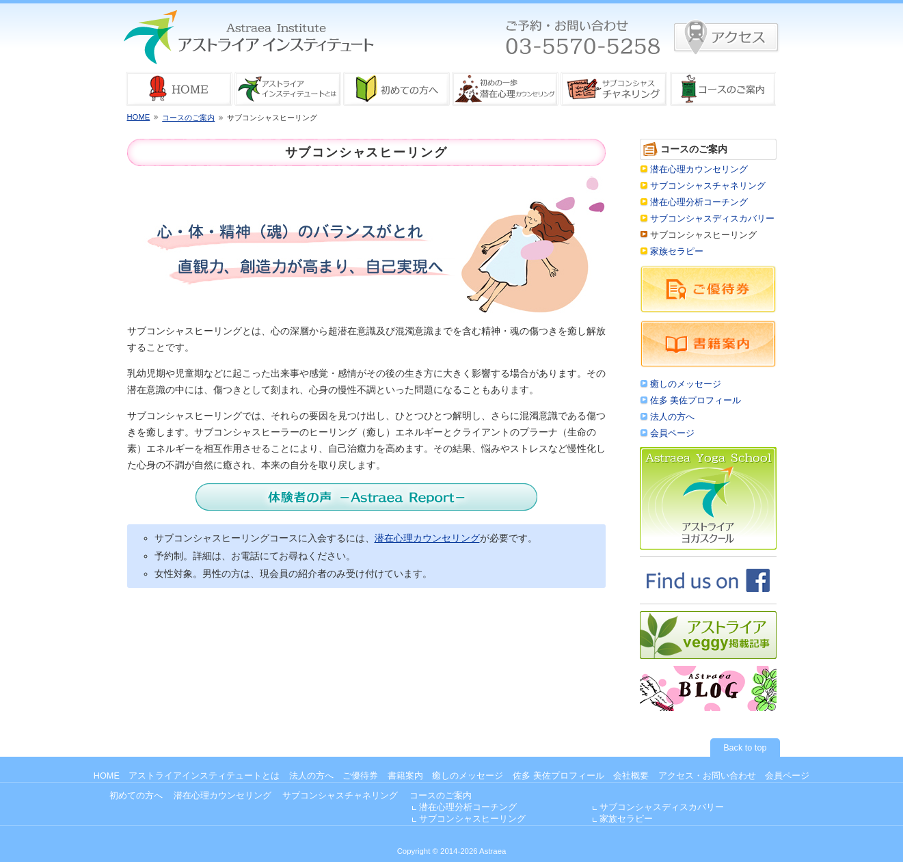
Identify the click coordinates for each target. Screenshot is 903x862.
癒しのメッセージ (685, 384)
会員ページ (672, 433)
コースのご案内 (188, 117)
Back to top (744, 748)
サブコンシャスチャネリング (708, 186)
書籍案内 (405, 776)
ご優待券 (360, 776)
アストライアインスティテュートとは (204, 776)
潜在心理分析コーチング (699, 202)
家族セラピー (676, 251)
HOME (138, 117)
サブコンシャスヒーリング (472, 819)
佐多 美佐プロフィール (696, 400)
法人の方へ (672, 417)
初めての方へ (136, 795)
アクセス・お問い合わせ (707, 776)
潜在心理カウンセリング (427, 538)
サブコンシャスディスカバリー (712, 219)
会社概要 (631, 776)
